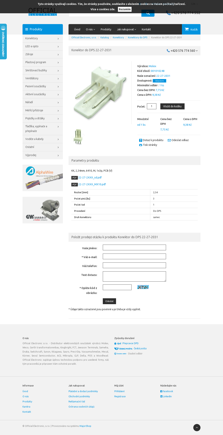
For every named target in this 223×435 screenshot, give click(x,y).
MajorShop (85, 426)
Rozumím (125, 9)
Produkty (106, 29)
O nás (26, 396)
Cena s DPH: (144, 94)
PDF (75, 178)
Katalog (105, 37)
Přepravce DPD (130, 343)
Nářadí (42, 102)
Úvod (77, 29)
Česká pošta (140, 348)
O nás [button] (90, 29)
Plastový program (42, 62)
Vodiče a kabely (42, 139)
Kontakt (146, 29)
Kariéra (26, 406)
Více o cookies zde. (102, 9)
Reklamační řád (77, 401)
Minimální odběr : (148, 85)
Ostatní (42, 147)
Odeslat (109, 301)
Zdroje (42, 54)
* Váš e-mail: (89, 257)
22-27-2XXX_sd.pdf (90, 177)
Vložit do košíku (172, 106)
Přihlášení (119, 391)
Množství (143, 119)
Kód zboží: (143, 70)
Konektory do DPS (137, 37)
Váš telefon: (89, 266)
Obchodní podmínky (79, 396)
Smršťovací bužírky (42, 70)
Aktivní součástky (42, 94)
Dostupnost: (144, 80)
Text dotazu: (89, 274)
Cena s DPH (190, 119)
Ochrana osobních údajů (81, 406)
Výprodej (42, 155)
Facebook (166, 391)
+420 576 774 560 (184, 50)
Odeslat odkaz (180, 140)
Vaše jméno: (89, 248)
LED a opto (42, 46)
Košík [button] (194, 29)
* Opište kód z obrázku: (88, 290)
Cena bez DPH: (146, 90)
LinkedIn (166, 396)
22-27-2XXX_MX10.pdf (92, 184)
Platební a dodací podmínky (83, 391)
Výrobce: (142, 66)
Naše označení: (146, 75)
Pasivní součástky (42, 86)
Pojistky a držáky (42, 118)
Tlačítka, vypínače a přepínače (42, 128)
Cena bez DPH (166, 121)
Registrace (120, 396)
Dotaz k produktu (153, 140)
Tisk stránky (150, 144)
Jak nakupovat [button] (126, 29)
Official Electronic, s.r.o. (84, 37)
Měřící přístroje (42, 110)
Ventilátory (42, 78)
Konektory (42, 38)
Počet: (138, 106)
